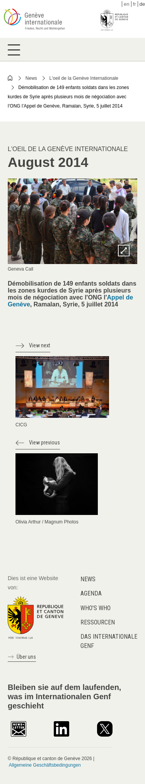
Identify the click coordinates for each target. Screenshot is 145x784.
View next (39, 345)
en (126, 4)
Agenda (91, 593)
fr (134, 4)
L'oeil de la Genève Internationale (83, 78)
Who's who (95, 608)
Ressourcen (97, 622)
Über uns (26, 657)
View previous (44, 442)
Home (10, 78)
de (142, 4)
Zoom (124, 250)
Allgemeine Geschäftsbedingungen (45, 765)
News (31, 78)
